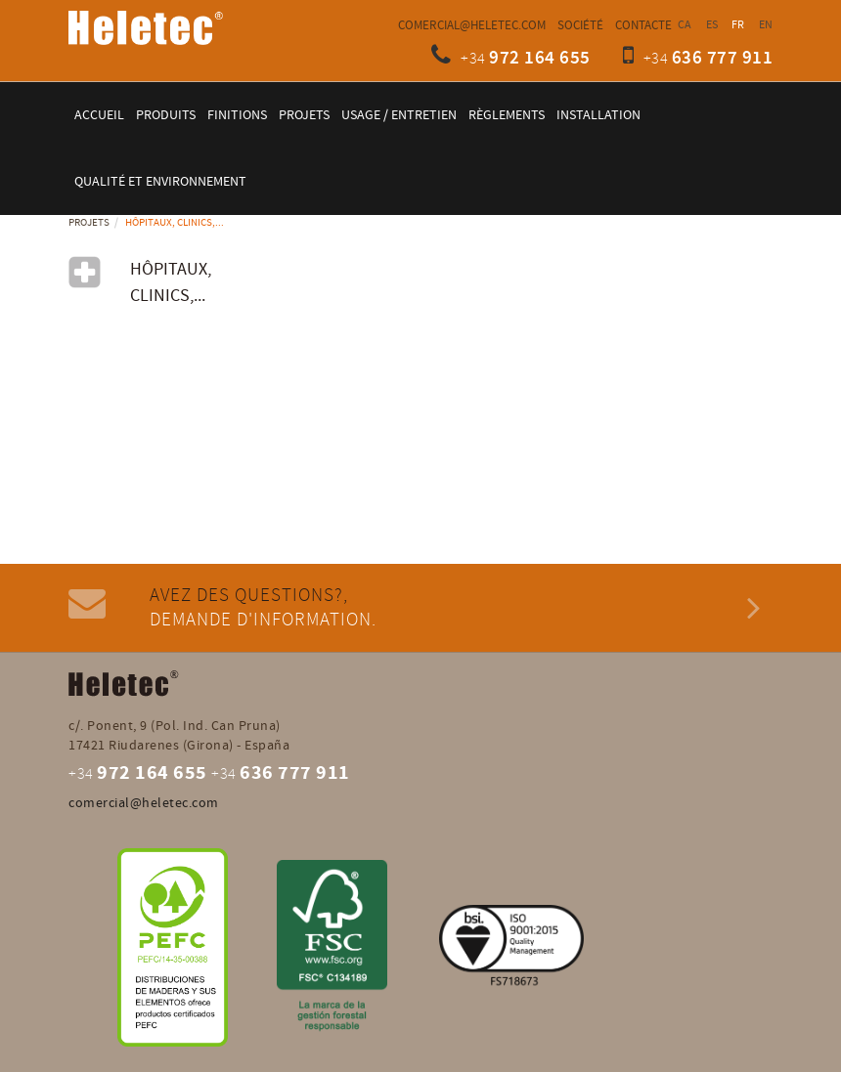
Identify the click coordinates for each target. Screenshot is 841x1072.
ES (712, 25)
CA (685, 25)
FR (738, 25)
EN (766, 25)
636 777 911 (723, 58)
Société (580, 25)
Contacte (643, 25)
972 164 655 (540, 58)
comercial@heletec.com (472, 25)
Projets (89, 223)
